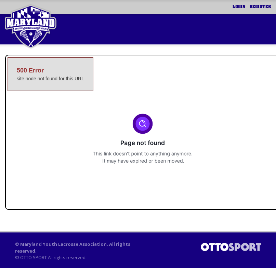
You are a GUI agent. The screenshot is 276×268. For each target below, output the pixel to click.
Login (239, 7)
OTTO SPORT (33, 257)
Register (260, 7)
